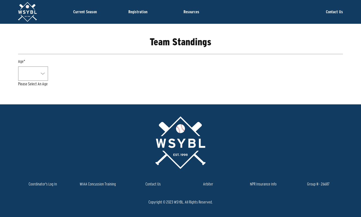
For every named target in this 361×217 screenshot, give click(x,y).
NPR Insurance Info (263, 184)
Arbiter (208, 184)
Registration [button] (137, 12)
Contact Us (334, 12)
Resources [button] (191, 12)
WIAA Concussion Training (98, 184)
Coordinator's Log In (43, 184)
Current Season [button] (85, 12)
